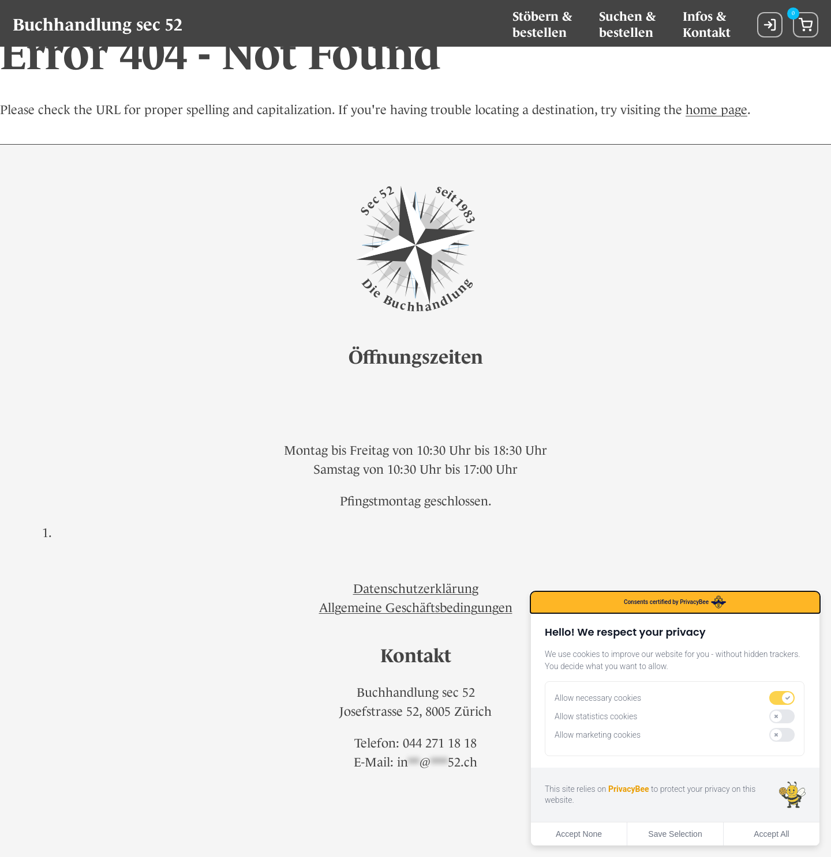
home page (716, 110)
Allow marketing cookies (598, 734)
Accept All (771, 834)
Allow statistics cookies (596, 716)
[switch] (782, 698)
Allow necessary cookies (598, 698)
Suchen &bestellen (627, 24)
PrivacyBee (628, 789)
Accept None (579, 834)
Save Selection (675, 834)
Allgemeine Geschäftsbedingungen (415, 608)
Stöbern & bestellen (542, 24)
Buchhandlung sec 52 (97, 24)
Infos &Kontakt (707, 24)
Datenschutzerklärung (415, 589)
